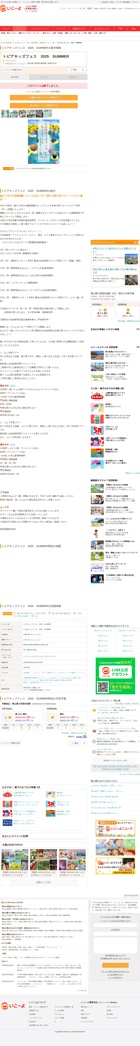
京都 (74, 33)
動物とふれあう (117, 8)
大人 (36, 616)
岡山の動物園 (17, 909)
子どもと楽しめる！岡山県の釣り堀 (106, 808)
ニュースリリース (35, 1018)
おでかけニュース (102, 29)
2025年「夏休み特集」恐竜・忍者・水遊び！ (18, 947)
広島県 (126, 766)
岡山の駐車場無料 (41, 922)
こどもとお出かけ (65, 678)
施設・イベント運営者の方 (38, 1007)
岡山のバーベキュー (31, 909)
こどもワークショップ (31, 680)
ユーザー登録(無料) (123, 2)
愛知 (48, 33)
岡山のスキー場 (21, 937)
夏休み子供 (77, 678)
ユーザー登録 (6, 957)
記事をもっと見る (43, 882)
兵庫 (78, 33)
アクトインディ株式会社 (108, 1002)
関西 (66, 33)
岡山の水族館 (77, 930)
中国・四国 (87, 33)
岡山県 (119, 766)
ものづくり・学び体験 (67, 673)
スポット (6, 29)
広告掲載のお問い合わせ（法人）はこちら (115, 958)
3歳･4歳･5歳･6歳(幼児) (61, 613)
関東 (20, 33)
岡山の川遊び (6, 924)
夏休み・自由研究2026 (31, 682)
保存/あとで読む (107, 2)
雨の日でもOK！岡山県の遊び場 (104, 797)
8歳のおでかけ (103, 651)
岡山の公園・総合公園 (73, 922)
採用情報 (84, 1018)
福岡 (104, 33)
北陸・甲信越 (57, 33)
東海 (44, 33)
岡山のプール (63, 909)
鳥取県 (105, 766)
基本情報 (14, 77)
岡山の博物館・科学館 (52, 930)
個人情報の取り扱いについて (115, 955)
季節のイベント (52, 673)
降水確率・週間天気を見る (73, 733)
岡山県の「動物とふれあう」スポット (107, 791)
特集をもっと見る (132, 473)
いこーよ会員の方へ (115, 978)
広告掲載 (32, 1014)
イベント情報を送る (12, 70)
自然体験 (26, 673)
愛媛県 (119, 769)
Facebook (32, 1021)
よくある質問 (59, 1010)
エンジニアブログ (87, 1021)
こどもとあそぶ (52, 678)
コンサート (42, 678)
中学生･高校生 (23, 616)
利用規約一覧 (33, 1010)
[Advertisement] (44, 538)
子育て (120, 29)
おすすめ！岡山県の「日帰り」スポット (107, 786)
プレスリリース (112, 1018)
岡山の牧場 (53, 909)
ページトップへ (131, 895)
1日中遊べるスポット (132, 8)
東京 (24, 33)
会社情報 (109, 1014)
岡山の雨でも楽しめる (10, 930)
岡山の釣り (44, 909)
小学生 (79, 613)
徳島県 (105, 769)
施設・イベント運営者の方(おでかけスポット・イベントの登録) (36, 957)
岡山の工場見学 (7, 915)
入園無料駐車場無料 (30, 678)
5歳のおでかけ (128, 641)
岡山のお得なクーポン (10, 922)
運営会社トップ (86, 1007)
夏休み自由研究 (66, 680)
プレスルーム (59, 1014)
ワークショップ (45, 682)
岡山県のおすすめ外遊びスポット (105, 813)
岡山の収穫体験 (51, 915)
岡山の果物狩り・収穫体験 (11, 939)
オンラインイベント (39, 29)
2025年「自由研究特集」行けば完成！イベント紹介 (20, 950)
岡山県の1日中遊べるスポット (103, 802)
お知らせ (73, 77)
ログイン (136, 2)
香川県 (112, 769)
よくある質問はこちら (115, 974)
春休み (96, 8)
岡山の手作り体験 (21, 915)
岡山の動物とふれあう (37, 915)
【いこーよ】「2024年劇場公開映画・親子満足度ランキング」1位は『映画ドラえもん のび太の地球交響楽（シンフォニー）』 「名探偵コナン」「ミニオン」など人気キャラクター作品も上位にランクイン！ (49, 983)
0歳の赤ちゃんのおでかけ (103, 630)
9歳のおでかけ (128, 651)
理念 (82, 1010)
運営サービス (85, 1014)
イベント (19, 29)
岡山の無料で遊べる (26, 922)
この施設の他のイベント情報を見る (44, 98)
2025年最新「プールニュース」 (48, 947)
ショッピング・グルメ (38, 673)
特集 (133, 29)
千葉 (34, 33)
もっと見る (80, 990)
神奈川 (29, 33)
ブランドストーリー (113, 1007)
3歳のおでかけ (128, 636)
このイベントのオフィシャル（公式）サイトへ (39, 656)
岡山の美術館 (66, 930)
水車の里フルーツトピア (32, 640)
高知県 (126, 769)
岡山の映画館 (38, 930)
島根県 (112, 766)
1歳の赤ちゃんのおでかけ (128, 630)
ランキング (60, 29)
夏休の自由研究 (54, 680)
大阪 (70, 33)
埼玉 (38, 33)
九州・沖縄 (98, 33)
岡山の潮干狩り (53, 937)
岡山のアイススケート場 (37, 937)
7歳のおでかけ (128, 646)
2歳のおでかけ (103, 636)
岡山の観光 (74, 909)
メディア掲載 (59, 1018)
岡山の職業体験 (64, 915)
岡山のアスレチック (56, 922)
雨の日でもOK (106, 8)
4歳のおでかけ (103, 641)
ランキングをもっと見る (130, 774)
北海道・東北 (5, 33)
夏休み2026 (44, 680)
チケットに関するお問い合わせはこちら (115, 971)
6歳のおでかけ (103, 646)
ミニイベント (80, 673)
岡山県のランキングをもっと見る (115, 760)
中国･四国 (97, 766)
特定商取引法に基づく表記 (38, 1025)
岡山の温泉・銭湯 (8, 937)
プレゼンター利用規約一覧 (64, 1007)
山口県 (133, 766)
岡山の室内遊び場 (25, 930)
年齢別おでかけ (79, 29)
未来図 (108, 1010)
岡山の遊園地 (6, 909)
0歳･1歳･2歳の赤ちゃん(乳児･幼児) (31, 613)
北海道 (13, 33)
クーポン (43, 77)
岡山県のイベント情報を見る (43, 106)
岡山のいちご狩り (66, 937)
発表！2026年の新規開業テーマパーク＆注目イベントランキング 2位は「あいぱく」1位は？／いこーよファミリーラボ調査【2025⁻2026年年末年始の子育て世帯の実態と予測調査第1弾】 (49, 967)
